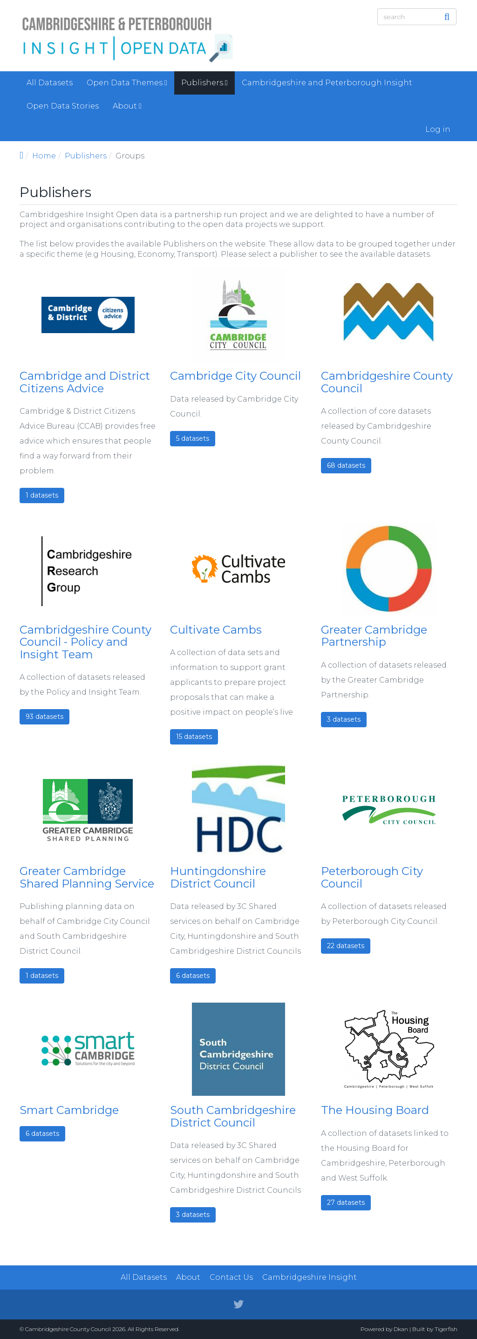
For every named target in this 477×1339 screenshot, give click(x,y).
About (127, 106)
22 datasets (345, 946)
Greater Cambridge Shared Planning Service (87, 877)
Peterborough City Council (372, 877)
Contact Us (231, 1277)
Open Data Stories (63, 106)
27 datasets (346, 1202)
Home (44, 155)
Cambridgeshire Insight (309, 1277)
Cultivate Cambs (216, 629)
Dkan (401, 1328)
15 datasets (194, 736)
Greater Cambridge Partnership (374, 636)
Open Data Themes (127, 82)
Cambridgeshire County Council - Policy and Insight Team (85, 642)
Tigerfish (446, 1328)
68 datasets (346, 465)
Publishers (204, 82)
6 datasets (193, 975)
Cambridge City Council (235, 376)
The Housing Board (375, 1110)
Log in (437, 129)
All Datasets (50, 82)
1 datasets (42, 495)
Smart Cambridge (69, 1110)
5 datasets (192, 438)
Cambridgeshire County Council (387, 382)
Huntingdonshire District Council (218, 877)
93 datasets (44, 716)
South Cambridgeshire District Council (233, 1116)
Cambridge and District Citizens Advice (85, 382)
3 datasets (344, 719)
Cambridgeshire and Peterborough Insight (327, 82)
